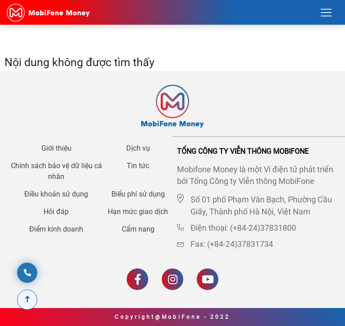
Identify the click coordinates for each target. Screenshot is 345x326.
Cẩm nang (138, 229)
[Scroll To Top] (27, 300)
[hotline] (27, 273)
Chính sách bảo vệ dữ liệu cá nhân (56, 171)
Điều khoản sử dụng (56, 194)
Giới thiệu (56, 148)
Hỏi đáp (56, 211)
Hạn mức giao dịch (138, 211)
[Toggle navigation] (326, 12)
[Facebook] (137, 279)
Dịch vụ (138, 148)
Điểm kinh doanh (56, 229)
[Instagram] (172, 279)
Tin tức (138, 165)
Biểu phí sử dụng (138, 194)
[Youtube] (207, 279)
